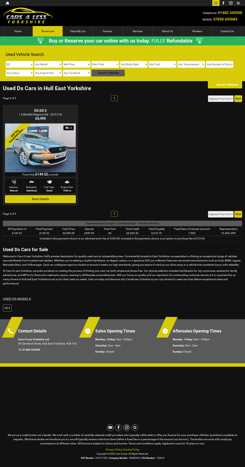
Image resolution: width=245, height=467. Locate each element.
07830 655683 (225, 19)
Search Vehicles (108, 73)
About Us (167, 31)
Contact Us (227, 31)
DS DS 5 (40, 111)
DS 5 (7, 307)
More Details (40, 199)
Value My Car (78, 31)
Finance (107, 31)
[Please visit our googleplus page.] (238, 3)
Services (137, 31)
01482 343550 (230, 12)
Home (17, 31)
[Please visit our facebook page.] (223, 3)
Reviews (197, 31)
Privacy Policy (114, 449)
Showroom (47, 31)
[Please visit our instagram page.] (230, 3)
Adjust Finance (227, 84)
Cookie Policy (132, 449)
